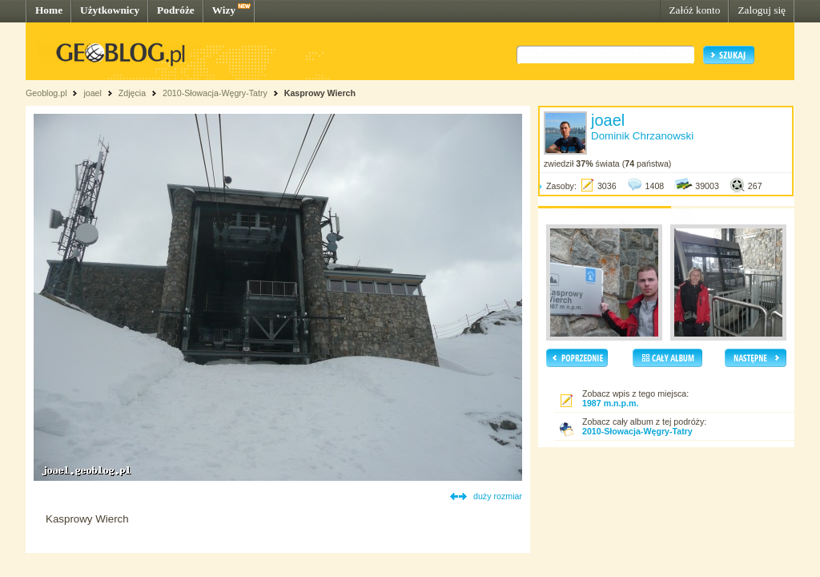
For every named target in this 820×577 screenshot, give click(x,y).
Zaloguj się (762, 10)
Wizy (223, 10)
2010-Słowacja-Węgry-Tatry (215, 93)
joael (92, 93)
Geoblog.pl (46, 93)
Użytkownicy (109, 10)
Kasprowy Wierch (320, 93)
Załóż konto (694, 10)
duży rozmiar (497, 496)
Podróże (176, 10)
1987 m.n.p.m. (610, 403)
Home (48, 10)
